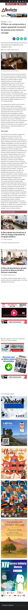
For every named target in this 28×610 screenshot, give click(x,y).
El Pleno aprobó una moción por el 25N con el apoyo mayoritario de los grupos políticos (13, 235)
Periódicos (10, 4)
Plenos (4, 228)
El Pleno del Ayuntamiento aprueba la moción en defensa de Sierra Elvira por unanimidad (13, 270)
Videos (21, 4)
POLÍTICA (3, 22)
